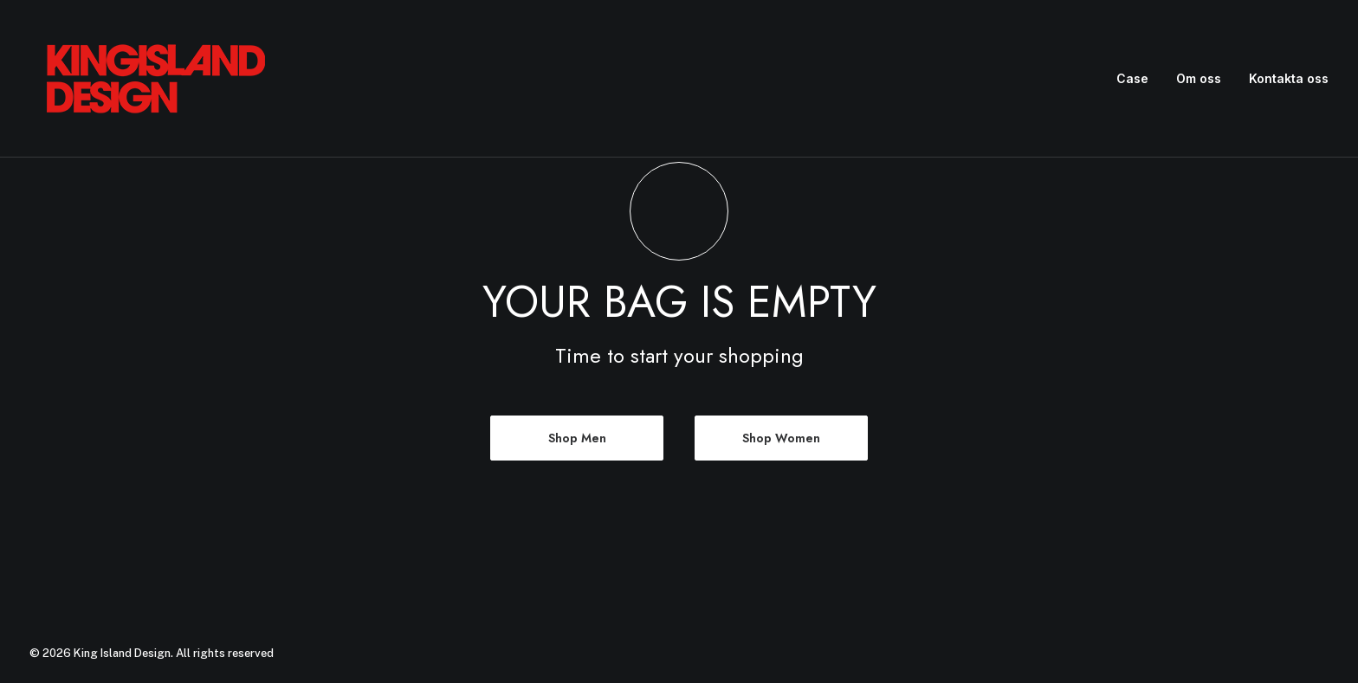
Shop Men (577, 438)
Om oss (1198, 78)
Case (1132, 78)
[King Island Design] (157, 78)
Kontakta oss (1289, 78)
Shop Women (781, 438)
